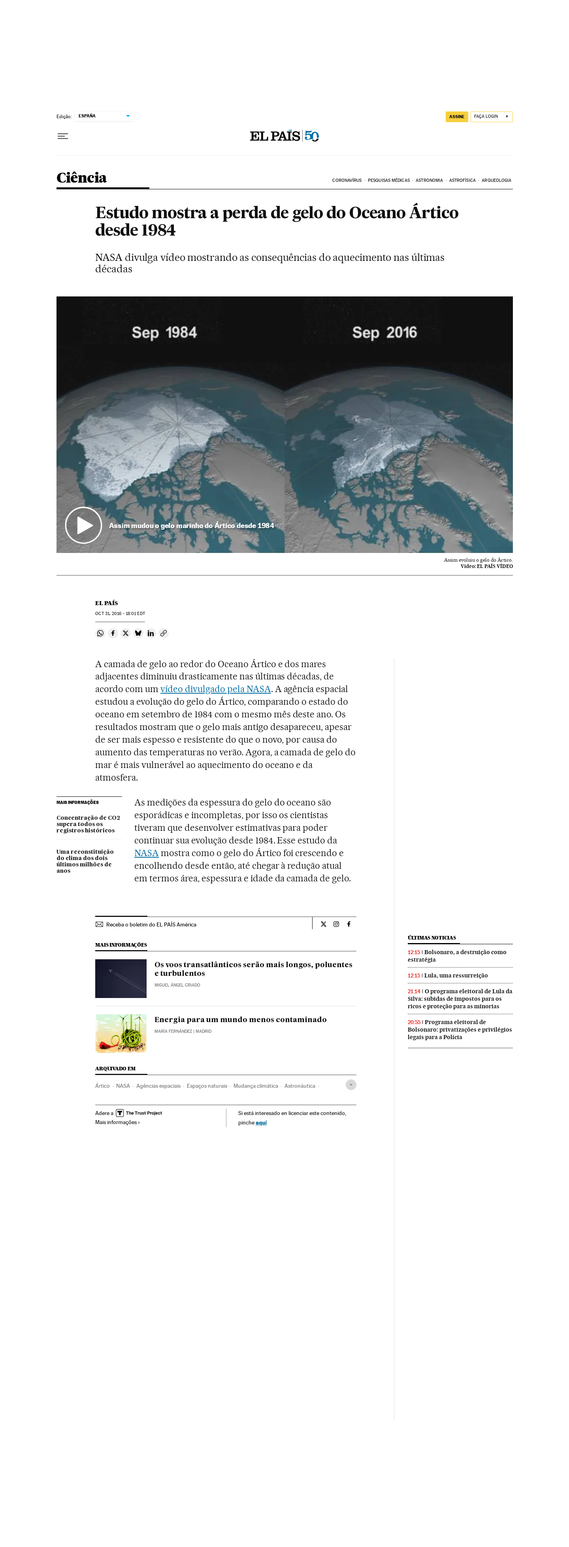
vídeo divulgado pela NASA (215, 688)
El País (106, 603)
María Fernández (173, 1031)
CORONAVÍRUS (347, 180)
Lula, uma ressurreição (456, 975)
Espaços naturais (207, 1086)
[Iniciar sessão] (492, 116)
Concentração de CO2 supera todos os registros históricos (88, 824)
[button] (285, 424)
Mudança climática (256, 1086)
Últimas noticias (432, 938)
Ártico (102, 1086)
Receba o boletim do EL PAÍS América (151, 924)
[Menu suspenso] (63, 136)
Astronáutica (299, 1086)
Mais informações (117, 1122)
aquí (261, 1122)
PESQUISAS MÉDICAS (389, 180)
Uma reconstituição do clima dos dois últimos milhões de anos (85, 861)
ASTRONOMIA (429, 180)
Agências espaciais (158, 1086)
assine (457, 116)
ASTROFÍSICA (462, 180)
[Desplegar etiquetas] (351, 1084)
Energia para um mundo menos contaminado (240, 1020)
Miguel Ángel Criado (177, 985)
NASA (146, 852)
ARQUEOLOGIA (496, 180)
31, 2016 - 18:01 (120, 613)
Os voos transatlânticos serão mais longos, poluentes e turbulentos (253, 969)
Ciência (82, 178)
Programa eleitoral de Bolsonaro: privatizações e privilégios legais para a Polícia (460, 1030)
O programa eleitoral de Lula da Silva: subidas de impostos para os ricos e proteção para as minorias (460, 999)
